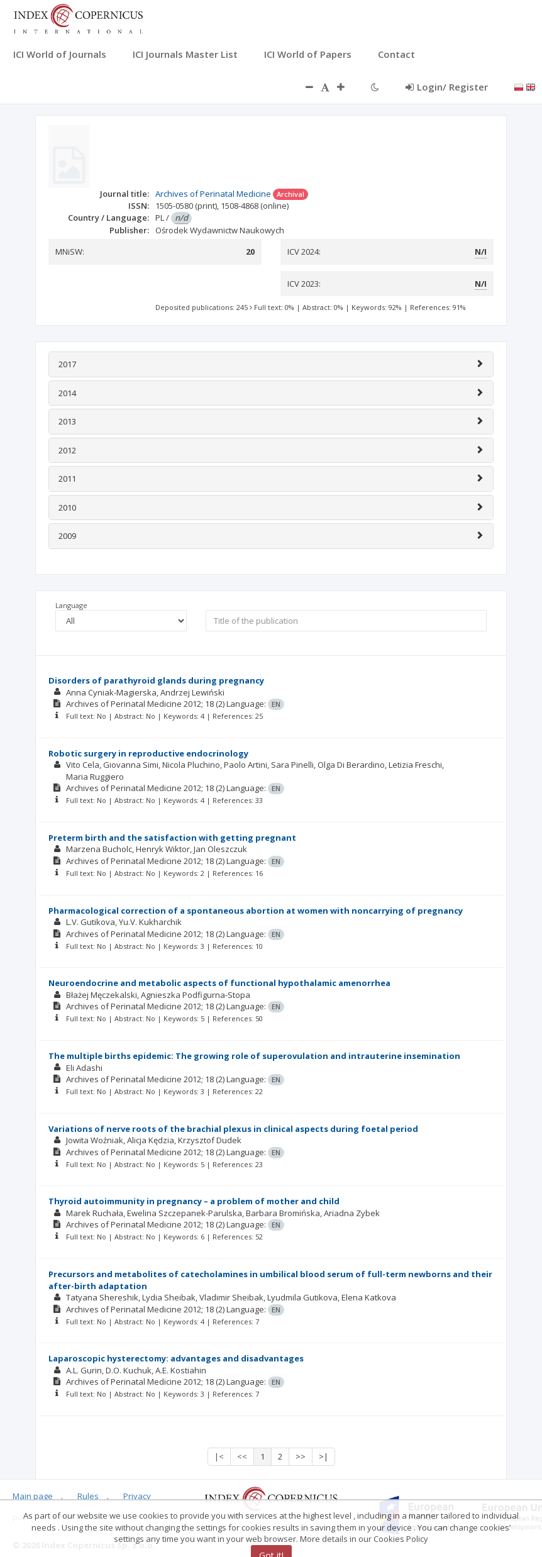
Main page (33, 1496)
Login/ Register (447, 86)
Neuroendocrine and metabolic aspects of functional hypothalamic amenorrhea (219, 983)
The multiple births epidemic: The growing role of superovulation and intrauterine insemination (254, 1055)
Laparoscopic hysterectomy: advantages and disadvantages (176, 1358)
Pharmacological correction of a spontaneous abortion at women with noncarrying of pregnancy (255, 910)
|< (219, 1456)
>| (323, 1456)
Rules (88, 1496)
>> (301, 1456)
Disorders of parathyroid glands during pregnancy (156, 680)
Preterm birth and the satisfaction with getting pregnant (172, 837)
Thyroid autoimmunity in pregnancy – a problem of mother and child (194, 1201)
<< (242, 1456)
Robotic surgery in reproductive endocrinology (148, 753)
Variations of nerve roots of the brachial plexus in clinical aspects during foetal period (233, 1128)
